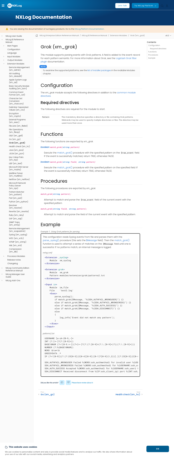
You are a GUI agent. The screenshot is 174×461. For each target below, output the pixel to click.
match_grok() (64, 152)
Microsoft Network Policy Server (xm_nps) (17, 186)
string (66, 147)
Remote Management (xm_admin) (19, 68)
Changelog (12, 263)
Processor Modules (16, 256)
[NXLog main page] (14, 5)
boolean (45, 147)
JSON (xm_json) (16, 153)
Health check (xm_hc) (19, 146)
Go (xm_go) (14, 139)
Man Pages (12, 46)
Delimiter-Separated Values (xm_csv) (18, 108)
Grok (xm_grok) (17, 143)
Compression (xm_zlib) (15, 250)
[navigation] (2, 36)
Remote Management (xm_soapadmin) (19, 229)
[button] (3, 5)
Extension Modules (15, 64)
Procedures (153, 55)
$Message (91, 240)
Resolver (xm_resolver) (15, 206)
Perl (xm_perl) (15, 198)
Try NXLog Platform (143, 6)
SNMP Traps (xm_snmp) (14, 223)
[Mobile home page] (36, 35)
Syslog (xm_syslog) (18, 234)
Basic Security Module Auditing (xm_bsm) (19, 87)
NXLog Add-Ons (13, 280)
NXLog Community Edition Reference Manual (17, 269)
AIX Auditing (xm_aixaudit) (15, 74)
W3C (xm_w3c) (16, 238)
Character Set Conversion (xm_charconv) (16, 101)
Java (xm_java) (16, 150)
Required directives (158, 48)
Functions (152, 52)
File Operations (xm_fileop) (16, 130)
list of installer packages (99, 70)
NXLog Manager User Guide (15, 275)
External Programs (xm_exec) (17, 121)
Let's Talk (122, 6)
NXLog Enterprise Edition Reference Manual (59, 35)
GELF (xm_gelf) (16, 135)
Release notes (14, 260)
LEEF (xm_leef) (15, 163)
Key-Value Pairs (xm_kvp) (16, 158)
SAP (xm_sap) (15, 218)
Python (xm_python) (18, 201)
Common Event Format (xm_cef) (17, 93)
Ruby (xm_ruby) (16, 215)
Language (12, 53)
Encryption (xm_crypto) (15, 114)
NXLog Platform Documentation (89, 29)
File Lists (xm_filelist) (18, 126)
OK (157, 448)
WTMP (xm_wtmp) (17, 242)
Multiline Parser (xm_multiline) (16, 174)
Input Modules (13, 56)
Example (151, 58)
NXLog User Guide (14, 36)
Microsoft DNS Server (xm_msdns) (18, 168)
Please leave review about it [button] (82, 383)
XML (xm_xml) (15, 245)
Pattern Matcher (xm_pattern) (16, 193)
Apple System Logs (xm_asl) (18, 81)
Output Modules (14, 60)
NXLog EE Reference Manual (15, 40)
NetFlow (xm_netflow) (19, 179)
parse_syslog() (51, 240)
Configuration (13, 49)
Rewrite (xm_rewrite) (19, 211)
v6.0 (167, 35)
